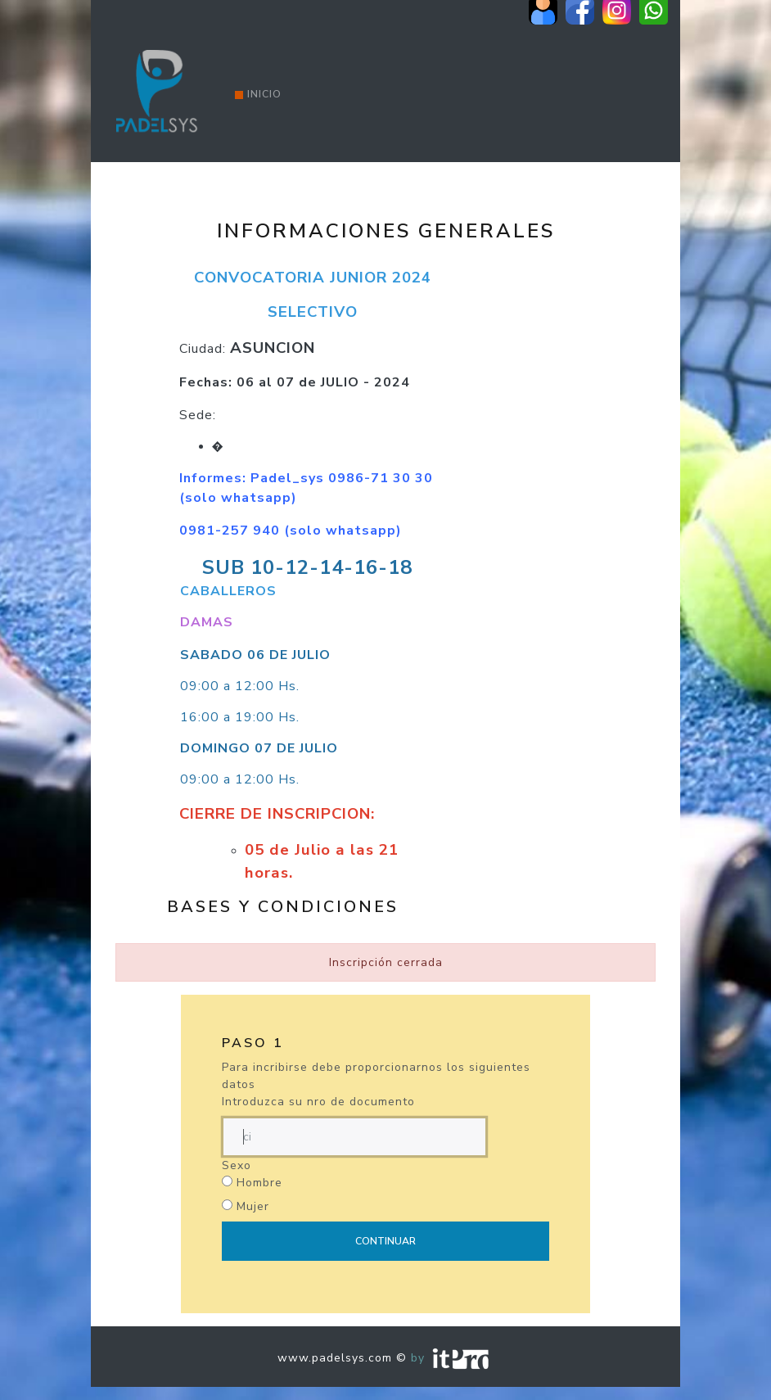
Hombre (252, 1182)
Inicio (258, 94)
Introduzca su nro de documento (318, 1101)
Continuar (385, 1241)
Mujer (245, 1206)
